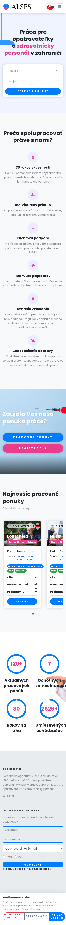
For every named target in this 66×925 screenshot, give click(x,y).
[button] (33, 614)
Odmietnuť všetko (13, 916)
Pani (9, 857)
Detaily (22, 601)
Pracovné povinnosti (22, 584)
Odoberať (33, 864)
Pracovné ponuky (33, 437)
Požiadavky (15, 592)
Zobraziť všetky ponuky (18, 508)
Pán (20, 857)
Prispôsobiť (37, 916)
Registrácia (33, 448)
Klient (11, 577)
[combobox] (33, 71)
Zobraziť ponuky (33, 91)
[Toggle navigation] (59, 6)
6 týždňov (31, 542)
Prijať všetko (57, 917)
